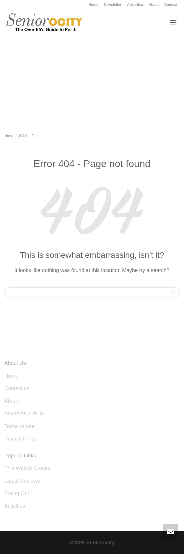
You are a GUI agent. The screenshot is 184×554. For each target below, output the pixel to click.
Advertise (135, 5)
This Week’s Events (27, 468)
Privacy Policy (20, 439)
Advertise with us (24, 413)
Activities (15, 506)
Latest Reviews (22, 481)
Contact (170, 5)
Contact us (16, 388)
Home (93, 5)
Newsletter (113, 5)
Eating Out (16, 493)
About (154, 5)
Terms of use (19, 426)
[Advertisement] (92, 85)
